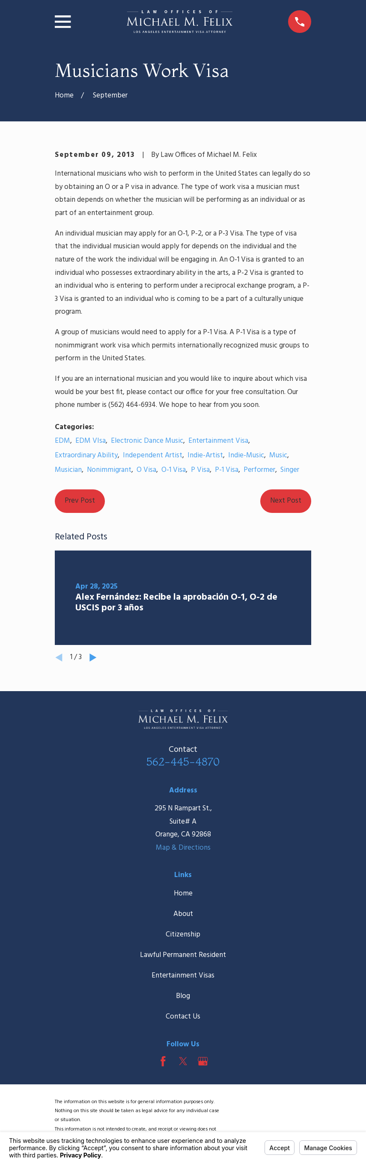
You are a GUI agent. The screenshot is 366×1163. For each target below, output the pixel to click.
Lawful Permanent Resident (183, 955)
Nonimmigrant (109, 470)
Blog (183, 996)
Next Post (285, 500)
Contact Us (183, 1016)
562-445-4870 (183, 761)
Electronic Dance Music (147, 441)
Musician (68, 470)
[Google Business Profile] (203, 1061)
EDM (62, 441)
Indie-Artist (205, 455)
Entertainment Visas (183, 975)
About (183, 914)
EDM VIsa (90, 441)
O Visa (146, 470)
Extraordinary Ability (86, 455)
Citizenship (183, 934)
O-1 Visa (173, 470)
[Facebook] (163, 1061)
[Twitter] (183, 1061)
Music (278, 455)
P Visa (200, 470)
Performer (259, 470)
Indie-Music (246, 455)
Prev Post (80, 500)
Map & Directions (183, 848)
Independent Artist (152, 455)
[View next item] (93, 658)
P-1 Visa (226, 470)
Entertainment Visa (218, 441)
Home (183, 893)
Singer (289, 470)
